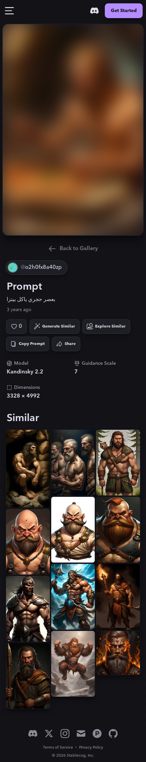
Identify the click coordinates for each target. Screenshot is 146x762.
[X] (49, 733)
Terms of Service (58, 747)
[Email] (81, 733)
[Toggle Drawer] (9, 10)
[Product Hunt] (97, 733)
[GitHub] (113, 733)
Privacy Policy (91, 747)
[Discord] (94, 10)
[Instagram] (65, 733)
